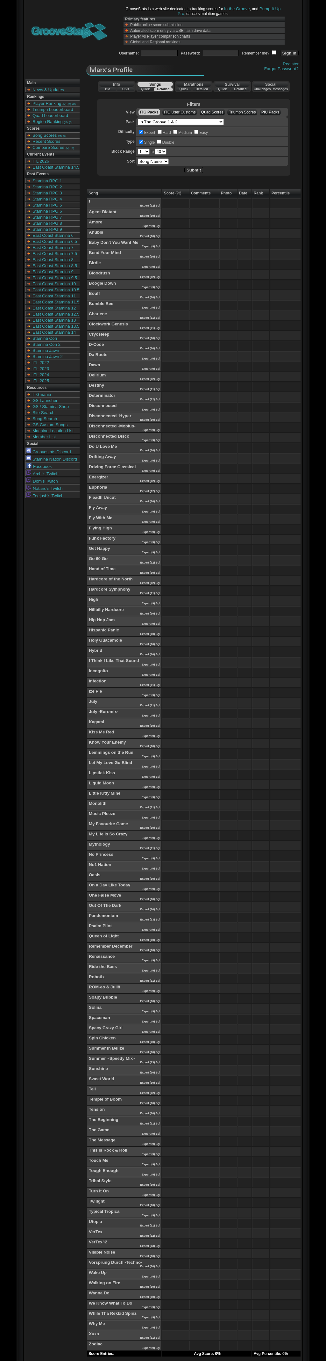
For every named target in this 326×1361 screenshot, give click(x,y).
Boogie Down (102, 283)
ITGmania (41, 394)
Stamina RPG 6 (47, 211)
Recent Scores (46, 141)
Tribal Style (100, 1180)
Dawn (94, 364)
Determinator (102, 395)
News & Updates (48, 89)
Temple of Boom (105, 1099)
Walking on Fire (104, 1282)
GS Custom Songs (49, 424)
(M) (64, 104)
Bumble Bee (101, 303)
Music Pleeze (102, 813)
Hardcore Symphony (109, 589)
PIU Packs (270, 112)
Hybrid (95, 650)
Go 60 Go (98, 558)
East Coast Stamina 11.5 (55, 302)
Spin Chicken (102, 1038)
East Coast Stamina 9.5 (54, 277)
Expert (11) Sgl (150, 317)
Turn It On (99, 1191)
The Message (102, 1140)
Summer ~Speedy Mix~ (112, 1058)
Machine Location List (53, 430)
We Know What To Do (110, 1303)
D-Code (96, 344)
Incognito (98, 670)
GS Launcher (45, 400)
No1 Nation (100, 864)
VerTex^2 (98, 1242)
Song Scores (44, 135)
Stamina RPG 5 (47, 205)
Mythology (99, 844)
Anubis (96, 232)
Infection (98, 681)
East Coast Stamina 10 (54, 283)
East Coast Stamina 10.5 (55, 289)
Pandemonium (103, 915)
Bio (107, 89)
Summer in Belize (106, 1048)
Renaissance (102, 956)
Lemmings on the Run (111, 752)
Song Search (44, 418)
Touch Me (98, 1160)
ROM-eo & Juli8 (104, 987)
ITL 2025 (40, 380)
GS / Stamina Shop (50, 406)
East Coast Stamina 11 (54, 296)
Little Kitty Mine (104, 793)
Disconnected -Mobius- (112, 426)
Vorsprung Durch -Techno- (115, 1262)
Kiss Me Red (101, 732)
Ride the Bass (103, 966)
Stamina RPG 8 (47, 223)
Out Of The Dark (105, 905)
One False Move (105, 895)
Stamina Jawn (45, 350)
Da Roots (98, 354)
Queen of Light (104, 936)
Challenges (262, 89)
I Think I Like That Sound (114, 660)
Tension (97, 1109)
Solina (95, 1007)
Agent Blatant (103, 211)
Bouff (94, 293)
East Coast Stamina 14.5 (55, 167)
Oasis (94, 874)
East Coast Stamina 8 (53, 259)
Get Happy (99, 548)
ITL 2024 (40, 374)
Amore (95, 222)
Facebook (39, 466)
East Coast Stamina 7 (53, 247)
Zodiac (96, 1344)
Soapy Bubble (103, 997)
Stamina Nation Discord (51, 459)
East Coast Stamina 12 (54, 308)
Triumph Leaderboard (52, 109)
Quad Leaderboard (50, 115)
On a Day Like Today (109, 885)
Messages (280, 89)
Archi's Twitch (42, 473)
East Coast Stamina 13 (54, 320)
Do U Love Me (103, 446)
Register (291, 64)
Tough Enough (103, 1170)
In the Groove (237, 8)
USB (125, 89)
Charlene (98, 313)
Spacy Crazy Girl (106, 1027)
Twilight (96, 1201)
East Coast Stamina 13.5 (55, 326)
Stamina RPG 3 (47, 193)
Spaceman (99, 1017)
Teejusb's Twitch (44, 495)
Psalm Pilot (100, 925)
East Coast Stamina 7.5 (54, 253)
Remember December (110, 946)
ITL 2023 (40, 368)
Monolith (98, 803)
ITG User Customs (179, 112)
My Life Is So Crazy (108, 834)
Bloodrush (99, 273)
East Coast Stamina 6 (53, 235)
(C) (74, 104)
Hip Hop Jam (102, 619)
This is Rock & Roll (108, 1150)
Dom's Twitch (42, 481)
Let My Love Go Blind (110, 762)
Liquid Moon (101, 783)
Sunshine (98, 1068)
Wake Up (98, 1272)
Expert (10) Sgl (150, 215)
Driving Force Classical (112, 466)
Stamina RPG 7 (47, 217)
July (93, 701)
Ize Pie (95, 691)
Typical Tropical (105, 1211)
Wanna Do (99, 1293)
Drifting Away (102, 456)
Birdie (95, 262)
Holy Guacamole (105, 640)
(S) (69, 104)
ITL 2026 (40, 161)
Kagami (96, 721)
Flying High (100, 528)
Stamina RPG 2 (47, 187)
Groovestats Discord (48, 451)
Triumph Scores (242, 112)
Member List (44, 436)
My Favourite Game (108, 823)
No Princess (101, 854)
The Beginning (103, 1119)
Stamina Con (44, 338)
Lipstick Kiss (102, 772)
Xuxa (94, 1333)
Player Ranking (46, 103)
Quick (145, 89)
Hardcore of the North (111, 579)
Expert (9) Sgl (151, 226)
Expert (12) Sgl (150, 205)
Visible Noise (102, 1252)
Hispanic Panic (104, 630)
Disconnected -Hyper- (111, 415)
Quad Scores (212, 112)
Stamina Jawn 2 (47, 356)
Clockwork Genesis (108, 324)
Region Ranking (47, 121)
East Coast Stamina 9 (53, 271)
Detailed (163, 89)
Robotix (97, 976)
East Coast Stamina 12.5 (55, 314)
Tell (92, 1089)
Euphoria (98, 487)
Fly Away (98, 507)
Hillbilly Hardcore (106, 609)
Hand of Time (102, 568)
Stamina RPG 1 (47, 180)
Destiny (96, 385)
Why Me (97, 1323)
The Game (99, 1129)
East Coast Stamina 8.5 (54, 265)
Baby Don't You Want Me (113, 242)
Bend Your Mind (105, 252)
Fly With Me (100, 517)
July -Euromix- (103, 711)
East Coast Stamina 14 (54, 332)
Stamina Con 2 (46, 344)
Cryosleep (99, 334)
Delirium (97, 375)
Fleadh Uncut (102, 497)
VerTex (96, 1231)
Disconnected (103, 405)
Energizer (98, 477)
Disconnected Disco (109, 436)
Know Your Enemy (107, 742)
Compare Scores (48, 147)
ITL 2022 (40, 362)
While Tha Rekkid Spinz (113, 1313)
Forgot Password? (281, 68)
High (93, 599)
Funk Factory (102, 538)
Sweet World (101, 1078)
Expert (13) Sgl (150, 919)
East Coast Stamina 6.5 (54, 241)
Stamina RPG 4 (47, 199)
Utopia (95, 1221)
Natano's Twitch (44, 488)
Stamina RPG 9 (47, 229)
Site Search (43, 412)
